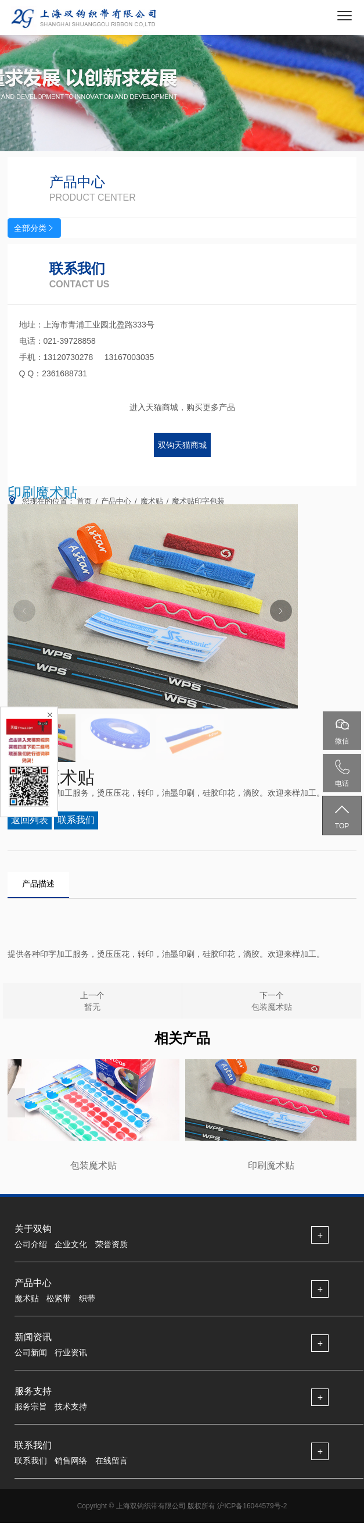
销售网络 (71, 1461)
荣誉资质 (111, 1244)
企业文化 (71, 1244)
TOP (342, 816)
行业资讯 (71, 1353)
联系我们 (31, 1461)
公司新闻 (31, 1353)
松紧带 (58, 1299)
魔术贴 (27, 1299)
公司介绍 (31, 1244)
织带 (87, 1299)
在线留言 (111, 1461)
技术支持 (71, 1407)
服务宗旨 (31, 1407)
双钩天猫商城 (182, 445)
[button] (281, 611)
